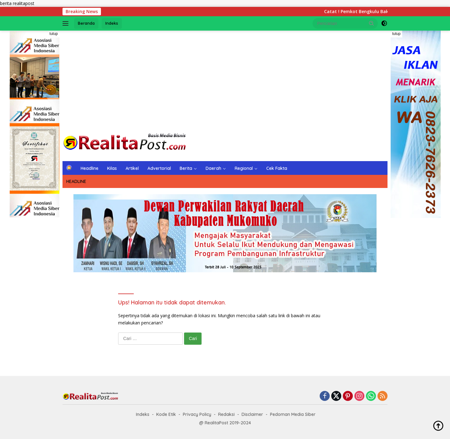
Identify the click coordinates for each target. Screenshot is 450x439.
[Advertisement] (225, 80)
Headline (89, 168)
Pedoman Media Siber (293, 414)
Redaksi (226, 414)
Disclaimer (252, 414)
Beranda (86, 23)
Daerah (213, 168)
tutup (53, 34)
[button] (371, 23)
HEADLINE (76, 181)
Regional (244, 168)
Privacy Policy (197, 414)
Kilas (112, 168)
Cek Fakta (276, 168)
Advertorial (159, 168)
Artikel (132, 168)
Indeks (111, 23)
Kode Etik (166, 414)
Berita (186, 168)
